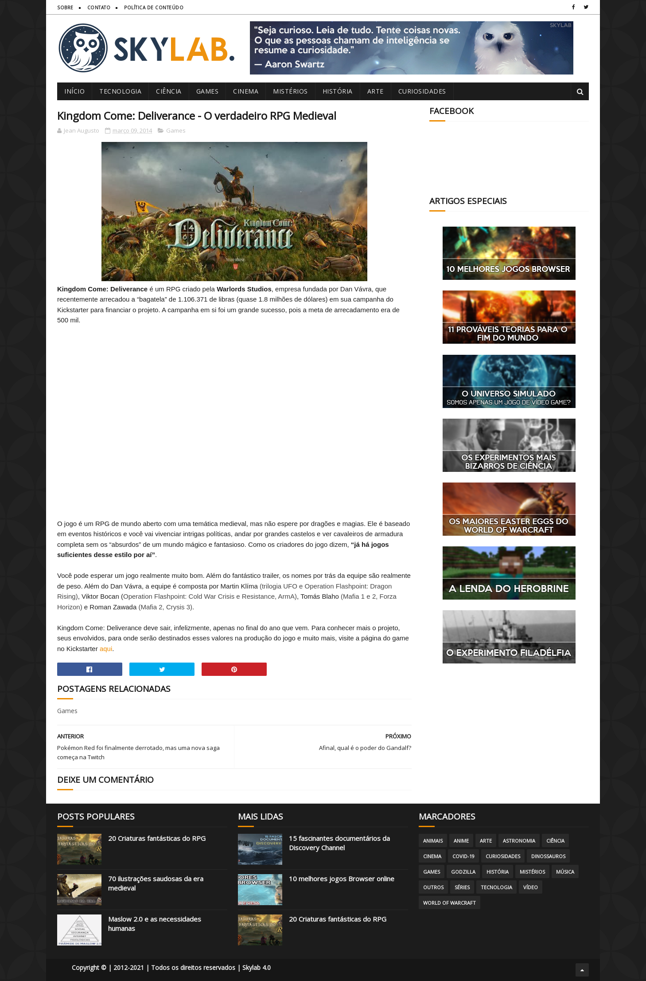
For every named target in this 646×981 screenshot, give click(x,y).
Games (207, 91)
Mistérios (290, 91)
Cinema (245, 91)
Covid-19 (463, 856)
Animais (433, 840)
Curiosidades (422, 91)
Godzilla (463, 871)
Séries (462, 887)
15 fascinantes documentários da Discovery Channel (339, 843)
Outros (433, 887)
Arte (375, 91)
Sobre (65, 7)
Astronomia (519, 840)
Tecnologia (120, 91)
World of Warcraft (449, 902)
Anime (461, 840)
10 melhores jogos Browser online (341, 878)
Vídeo (530, 887)
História (338, 91)
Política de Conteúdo (153, 7)
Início (74, 91)
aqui (106, 648)
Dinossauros (548, 856)
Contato (99, 7)
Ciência (169, 91)
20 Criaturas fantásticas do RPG (157, 838)
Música (565, 871)
